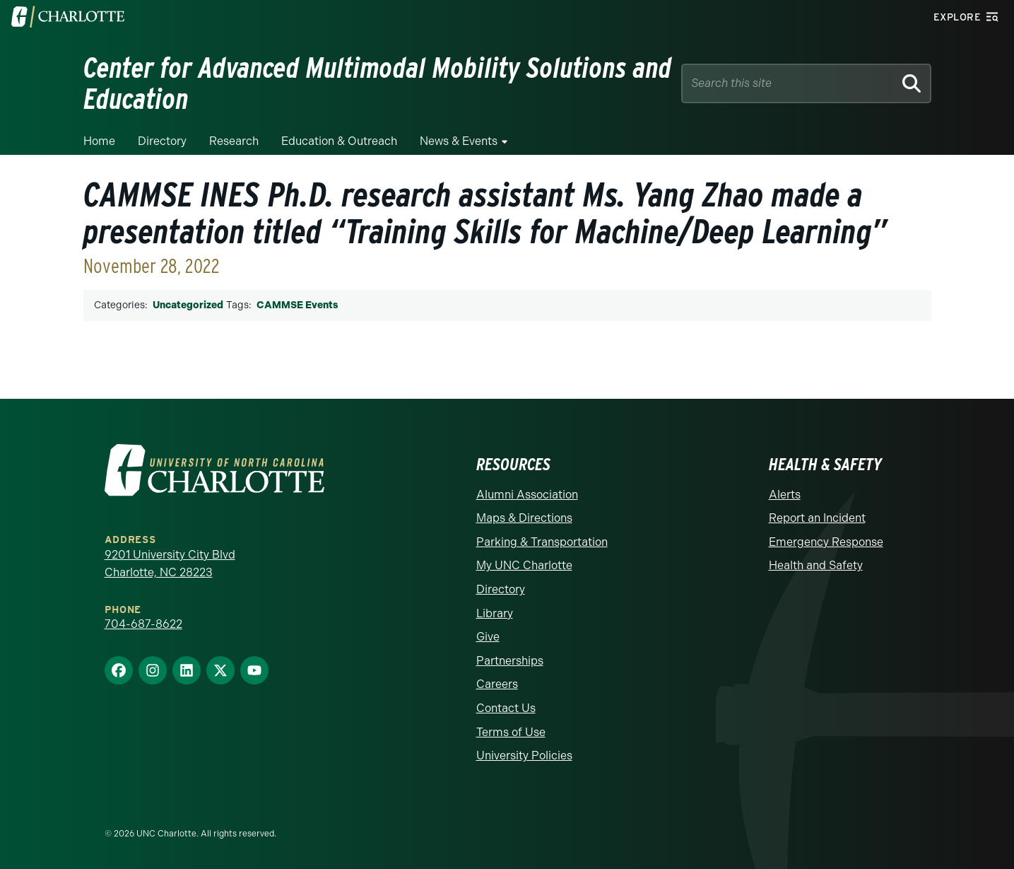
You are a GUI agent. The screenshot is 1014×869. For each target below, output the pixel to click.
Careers (497, 684)
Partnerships (509, 660)
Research (234, 141)
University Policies (524, 755)
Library (494, 613)
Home (99, 141)
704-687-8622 (143, 624)
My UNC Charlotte (524, 565)
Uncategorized (188, 305)
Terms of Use (511, 732)
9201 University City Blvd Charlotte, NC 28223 (170, 564)
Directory (162, 141)
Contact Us (506, 708)
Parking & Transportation (542, 542)
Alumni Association (527, 494)
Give (488, 636)
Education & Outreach (339, 141)
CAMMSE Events (297, 305)
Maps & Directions (524, 518)
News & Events (458, 141)
